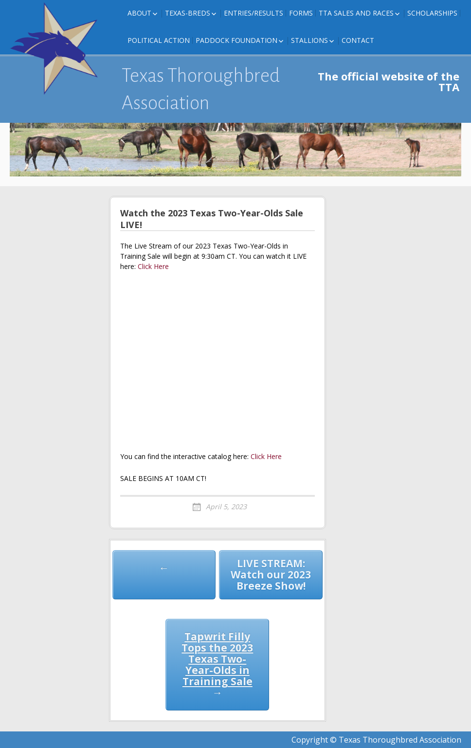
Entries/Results (253, 13)
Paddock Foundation (236, 40)
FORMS (301, 13)
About (139, 13)
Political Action (158, 40)
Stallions (309, 40)
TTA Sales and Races (356, 13)
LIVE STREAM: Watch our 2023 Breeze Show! (271, 574)
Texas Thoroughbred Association (201, 89)
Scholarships (432, 13)
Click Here (153, 266)
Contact (358, 40)
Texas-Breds (187, 13)
